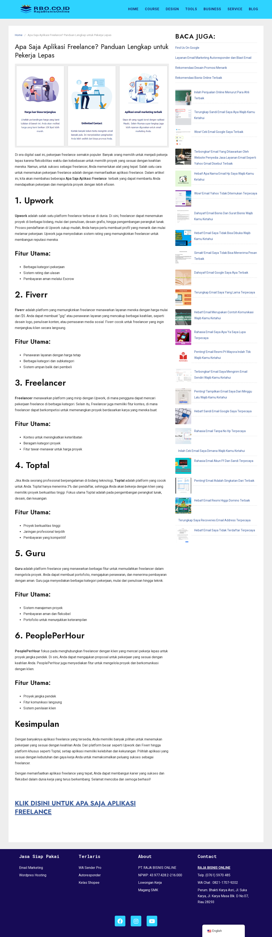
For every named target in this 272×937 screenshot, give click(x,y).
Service (235, 9)
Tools (191, 9)
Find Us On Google (187, 47)
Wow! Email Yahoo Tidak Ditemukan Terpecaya (209, 154)
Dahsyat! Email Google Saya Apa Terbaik (205, 194)
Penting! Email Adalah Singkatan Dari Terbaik (208, 328)
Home (133, 9)
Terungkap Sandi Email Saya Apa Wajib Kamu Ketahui (214, 102)
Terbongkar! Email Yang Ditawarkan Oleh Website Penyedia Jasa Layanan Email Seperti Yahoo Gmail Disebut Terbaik (214, 128)
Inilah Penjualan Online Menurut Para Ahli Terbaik (211, 92)
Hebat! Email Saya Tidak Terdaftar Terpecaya (208, 358)
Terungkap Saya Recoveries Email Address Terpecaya (214, 348)
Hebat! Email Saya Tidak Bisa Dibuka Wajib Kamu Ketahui (216, 174)
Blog (253, 9)
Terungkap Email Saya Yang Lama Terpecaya (208, 204)
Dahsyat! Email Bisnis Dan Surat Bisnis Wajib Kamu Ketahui (217, 164)
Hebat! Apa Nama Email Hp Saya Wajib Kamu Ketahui (213, 144)
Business (212, 9)
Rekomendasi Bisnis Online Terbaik (198, 77)
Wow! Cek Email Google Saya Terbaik (202, 112)
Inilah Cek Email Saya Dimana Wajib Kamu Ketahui (211, 308)
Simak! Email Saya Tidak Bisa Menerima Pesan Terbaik (215, 184)
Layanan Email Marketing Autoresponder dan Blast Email (213, 57)
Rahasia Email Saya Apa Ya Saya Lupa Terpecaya (211, 230)
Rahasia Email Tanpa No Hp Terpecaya (204, 298)
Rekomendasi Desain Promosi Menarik (201, 67)
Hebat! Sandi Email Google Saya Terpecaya (207, 288)
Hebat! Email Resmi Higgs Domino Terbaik (206, 338)
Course (152, 9)
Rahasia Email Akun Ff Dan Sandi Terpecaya (207, 318)
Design (172, 9)
